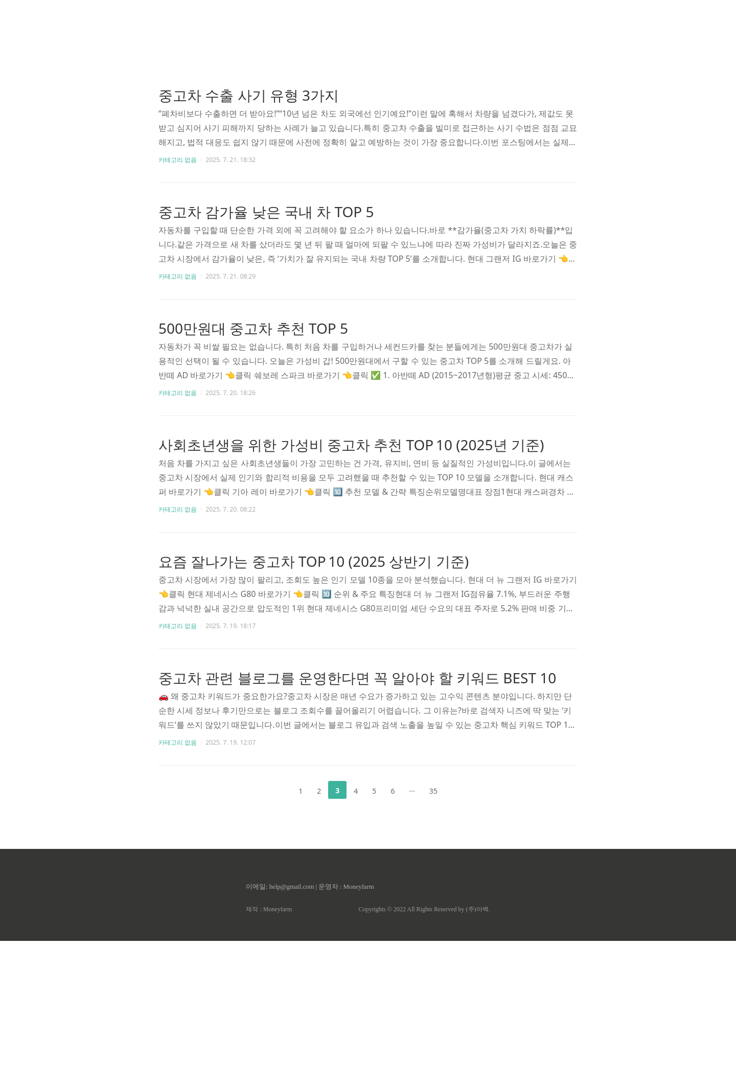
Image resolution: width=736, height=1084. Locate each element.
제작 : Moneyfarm (269, 909)
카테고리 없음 (177, 159)
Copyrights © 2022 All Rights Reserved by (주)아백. (424, 909)
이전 (275, 790)
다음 (461, 790)
